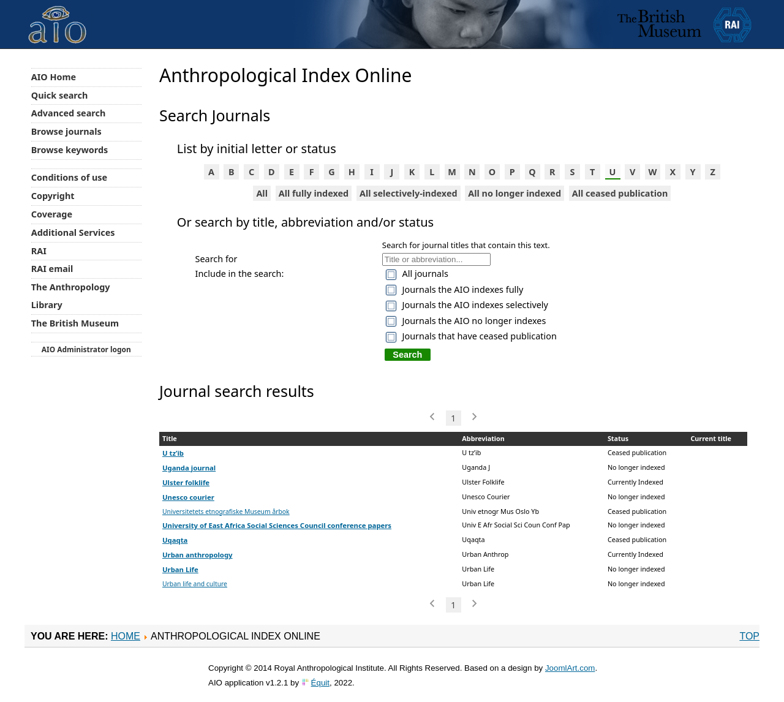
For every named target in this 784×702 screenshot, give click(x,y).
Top (749, 636)
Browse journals (66, 131)
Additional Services (73, 232)
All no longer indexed (514, 193)
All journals (425, 273)
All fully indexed (314, 193)
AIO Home (53, 77)
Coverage (51, 214)
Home (125, 636)
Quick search (59, 95)
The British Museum (75, 323)
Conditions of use (69, 177)
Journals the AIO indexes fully (463, 289)
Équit (320, 682)
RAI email (52, 268)
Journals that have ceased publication (479, 336)
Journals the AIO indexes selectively (475, 305)
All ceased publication (620, 193)
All (262, 193)
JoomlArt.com (570, 668)
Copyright (53, 196)
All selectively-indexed (409, 193)
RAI (39, 251)
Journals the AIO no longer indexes (474, 320)
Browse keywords (69, 150)
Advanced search (68, 113)
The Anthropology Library (70, 296)
